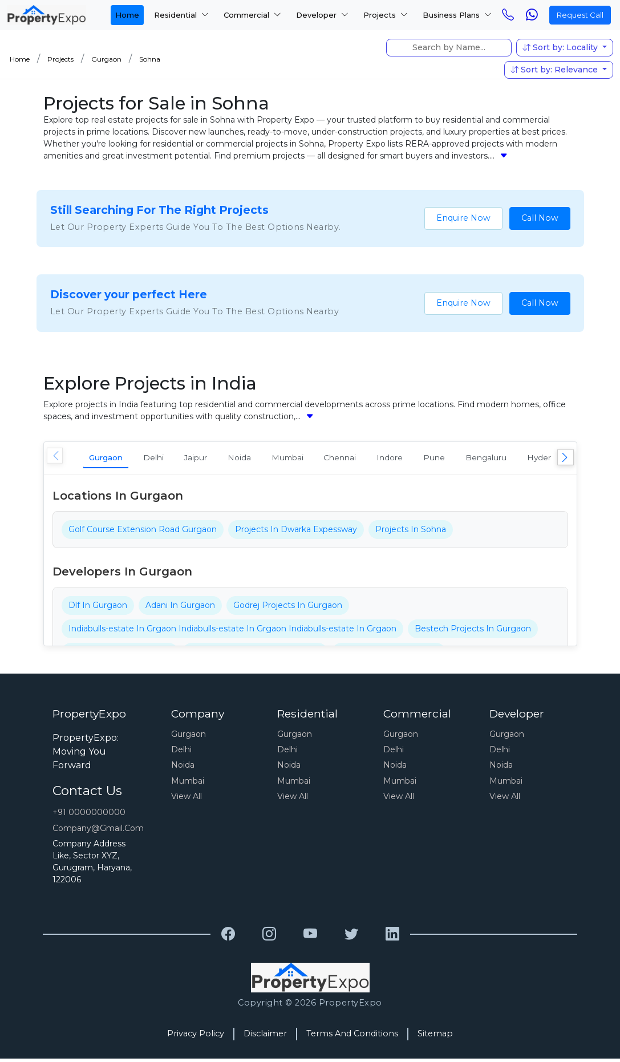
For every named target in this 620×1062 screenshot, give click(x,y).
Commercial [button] (252, 14)
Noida (182, 768)
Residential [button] (181, 14)
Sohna (149, 59)
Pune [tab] (509, 458)
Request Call (580, 14)
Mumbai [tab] (333, 458)
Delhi (181, 753)
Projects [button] (385, 14)
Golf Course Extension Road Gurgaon (142, 533)
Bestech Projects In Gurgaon (473, 632)
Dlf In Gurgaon (97, 608)
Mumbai (187, 784)
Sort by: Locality (561, 47)
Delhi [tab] (170, 458)
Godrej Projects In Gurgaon (287, 608)
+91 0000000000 (88, 815)
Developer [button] (322, 14)
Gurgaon (106, 59)
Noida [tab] (276, 458)
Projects (60, 59)
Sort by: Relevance (555, 69)
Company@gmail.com (98, 831)
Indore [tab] (456, 458)
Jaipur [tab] (222, 458)
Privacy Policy (195, 1037)
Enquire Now (463, 218)
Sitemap (435, 1037)
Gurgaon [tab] (112, 458)
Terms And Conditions (352, 1037)
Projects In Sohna (410, 533)
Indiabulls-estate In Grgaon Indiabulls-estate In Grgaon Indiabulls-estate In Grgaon (232, 632)
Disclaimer (265, 1037)
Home (127, 14)
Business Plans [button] (457, 14)
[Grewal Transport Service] (228, 937)
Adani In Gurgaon (180, 608)
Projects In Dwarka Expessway (296, 533)
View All (186, 800)
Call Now (539, 218)
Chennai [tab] (397, 458)
